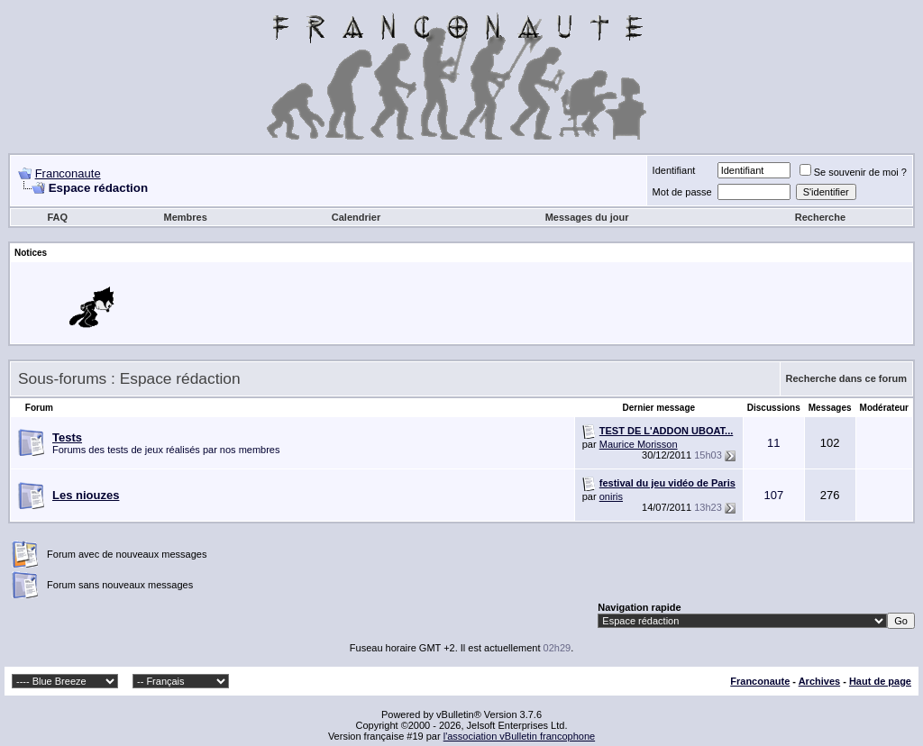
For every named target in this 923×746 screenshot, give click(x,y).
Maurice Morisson (638, 444)
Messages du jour (587, 217)
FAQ (57, 217)
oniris (611, 496)
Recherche (820, 217)
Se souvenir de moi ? (853, 172)
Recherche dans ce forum (847, 378)
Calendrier (356, 217)
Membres (184, 217)
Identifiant (674, 170)
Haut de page (880, 681)
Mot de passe (682, 191)
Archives (819, 681)
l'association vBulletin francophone (519, 736)
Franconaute (68, 173)
